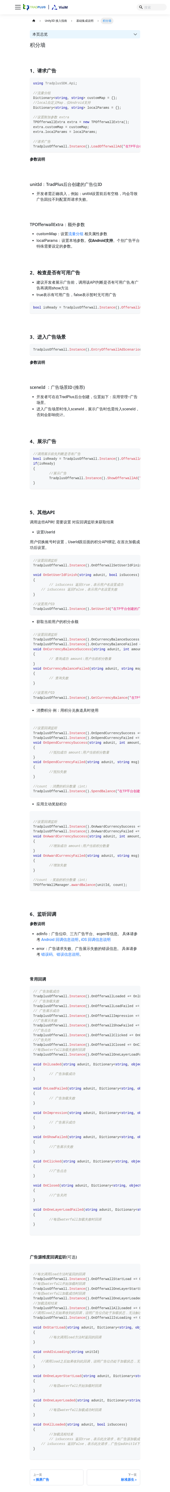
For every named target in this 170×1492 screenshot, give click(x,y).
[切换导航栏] (17, 7)
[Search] (152, 7)
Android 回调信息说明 (59, 939)
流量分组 (75, 234)
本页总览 (40, 34)
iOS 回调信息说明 (96, 939)
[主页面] (34, 21)
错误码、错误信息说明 (60, 954)
